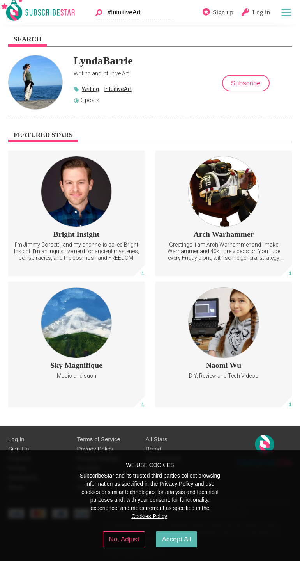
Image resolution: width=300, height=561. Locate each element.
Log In (16, 439)
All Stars (157, 439)
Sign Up (18, 449)
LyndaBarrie (103, 61)
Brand (153, 449)
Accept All (176, 539)
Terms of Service (98, 439)
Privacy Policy (95, 449)
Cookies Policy (149, 516)
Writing (90, 89)
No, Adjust (124, 539)
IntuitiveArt (118, 89)
